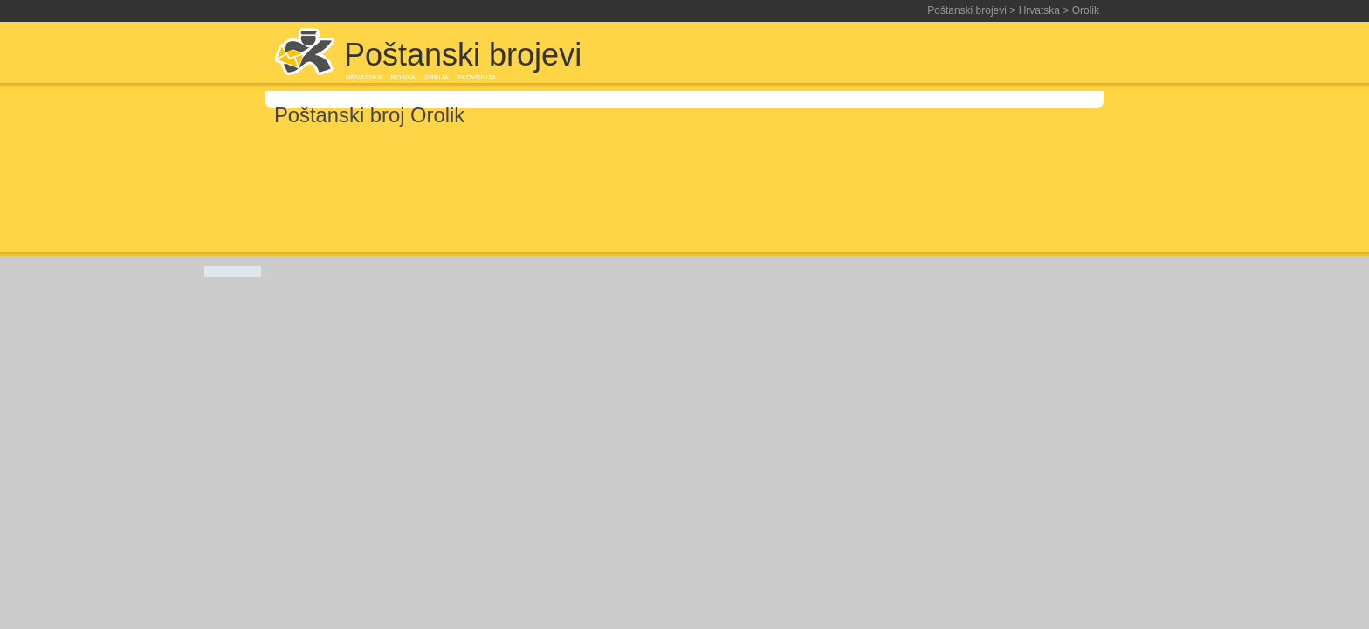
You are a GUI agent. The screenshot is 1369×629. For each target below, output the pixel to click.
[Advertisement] (897, 54)
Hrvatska (1039, 10)
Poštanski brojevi (967, 10)
